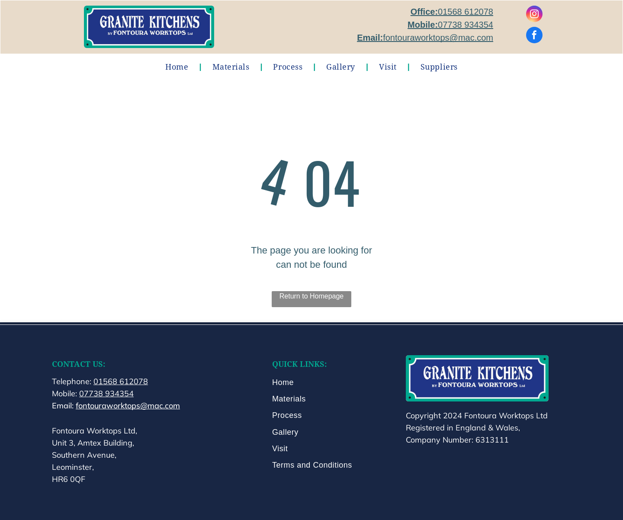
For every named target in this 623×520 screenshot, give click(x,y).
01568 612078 (465, 11)
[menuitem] (177, 66)
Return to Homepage (311, 296)
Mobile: (423, 24)
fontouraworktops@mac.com (438, 37)
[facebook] (534, 36)
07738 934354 (465, 24)
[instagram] (534, 15)
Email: (370, 37)
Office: (424, 11)
